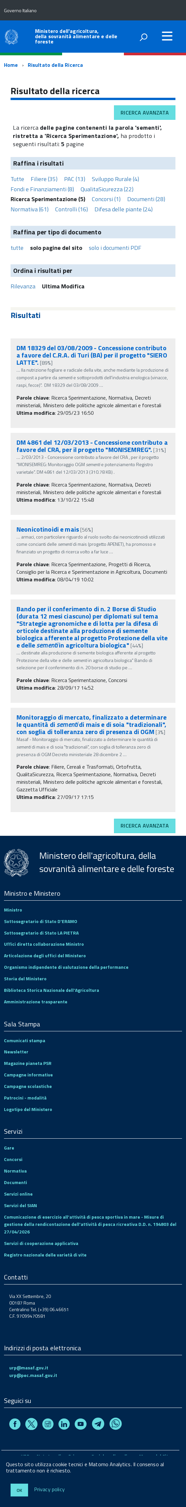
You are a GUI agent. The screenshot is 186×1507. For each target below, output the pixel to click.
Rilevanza (23, 286)
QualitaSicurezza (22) (107, 189)
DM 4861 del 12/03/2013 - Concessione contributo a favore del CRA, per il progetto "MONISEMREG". (92, 446)
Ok (19, 1490)
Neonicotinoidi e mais (48, 529)
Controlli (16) (71, 209)
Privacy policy (49, 1490)
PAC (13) (74, 178)
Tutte (17, 178)
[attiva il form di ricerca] (143, 37)
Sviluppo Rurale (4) (115, 178)
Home (11, 65)
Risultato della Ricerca (55, 65)
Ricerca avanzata (145, 113)
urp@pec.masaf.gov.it (33, 1375)
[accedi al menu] (167, 36)
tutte (17, 247)
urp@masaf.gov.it (28, 1367)
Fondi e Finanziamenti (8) (42, 189)
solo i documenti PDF (115, 247)
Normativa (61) (30, 209)
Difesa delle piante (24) (123, 209)
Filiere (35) (44, 178)
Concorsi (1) (106, 199)
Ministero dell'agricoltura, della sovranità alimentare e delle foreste (76, 36)
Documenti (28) (146, 199)
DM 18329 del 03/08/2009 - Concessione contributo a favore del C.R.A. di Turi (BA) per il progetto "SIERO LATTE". (92, 355)
